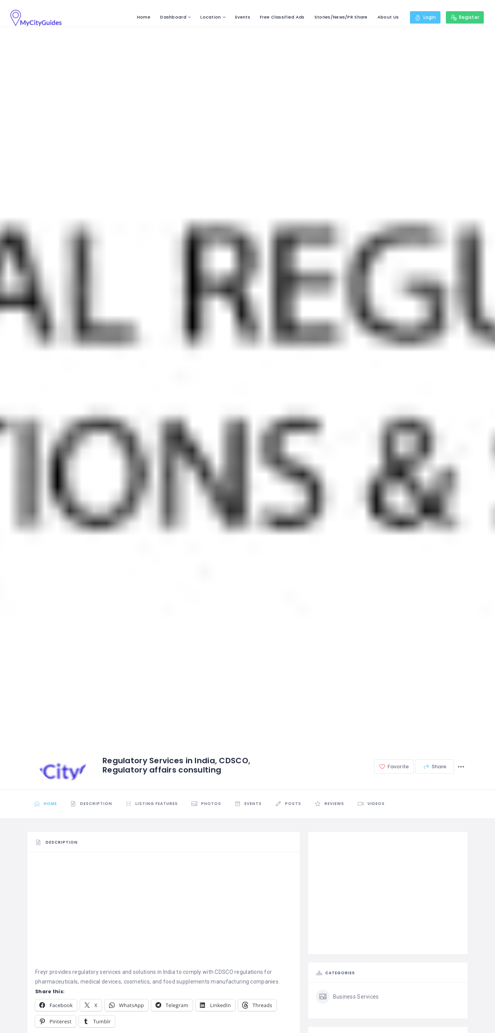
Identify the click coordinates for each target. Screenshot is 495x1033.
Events (242, 17)
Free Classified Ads (282, 17)
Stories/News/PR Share (341, 17)
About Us (388, 17)
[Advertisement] (163, 913)
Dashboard (173, 17)
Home (143, 17)
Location (210, 17)
